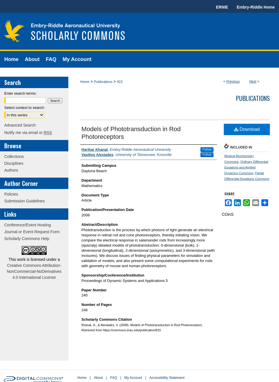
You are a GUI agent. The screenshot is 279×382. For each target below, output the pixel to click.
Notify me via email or (28, 132)
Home (84, 82)
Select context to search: (24, 107)
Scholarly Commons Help (26, 238)
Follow (207, 149)
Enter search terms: (20, 93)
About (98, 378)
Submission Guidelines (24, 201)
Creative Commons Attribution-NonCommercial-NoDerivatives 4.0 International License (34, 271)
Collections (14, 156)
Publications (103, 82)
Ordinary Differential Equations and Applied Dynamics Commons (246, 167)
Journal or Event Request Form (32, 231)
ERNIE (222, 7)
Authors (11, 170)
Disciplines (13, 163)
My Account (133, 378)
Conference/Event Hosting (27, 225)
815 (120, 82)
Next (253, 82)
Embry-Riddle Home (256, 7)
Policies (11, 194)
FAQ (113, 378)
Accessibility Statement (166, 378)
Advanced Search (20, 125)
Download (247, 129)
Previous (233, 82)
